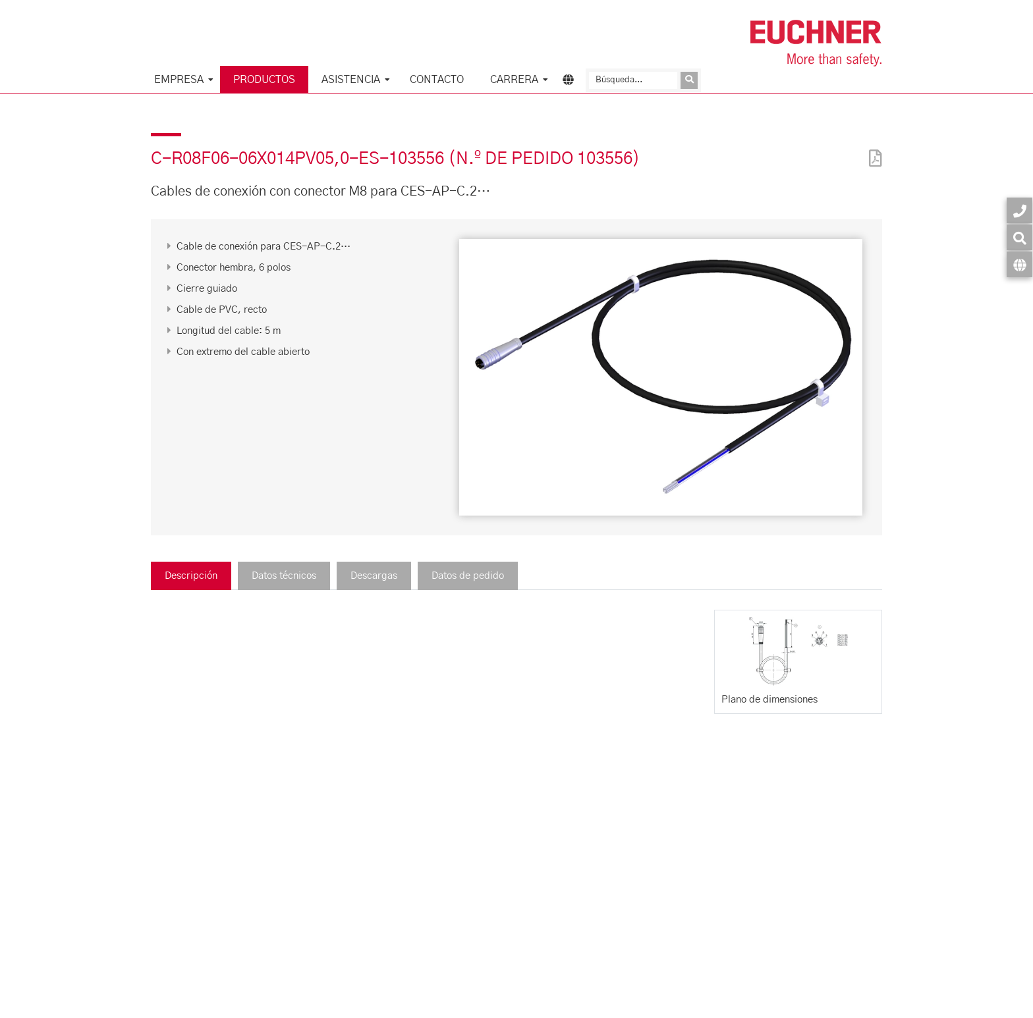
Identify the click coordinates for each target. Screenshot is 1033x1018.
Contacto (437, 79)
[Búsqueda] (633, 80)
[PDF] (872, 150)
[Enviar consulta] (689, 80)
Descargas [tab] (373, 576)
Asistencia (350, 79)
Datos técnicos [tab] (284, 576)
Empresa (179, 79)
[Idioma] (1019, 264)
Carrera (514, 79)
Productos (264, 79)
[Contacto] (1019, 210)
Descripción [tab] (191, 576)
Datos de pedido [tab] (468, 576)
